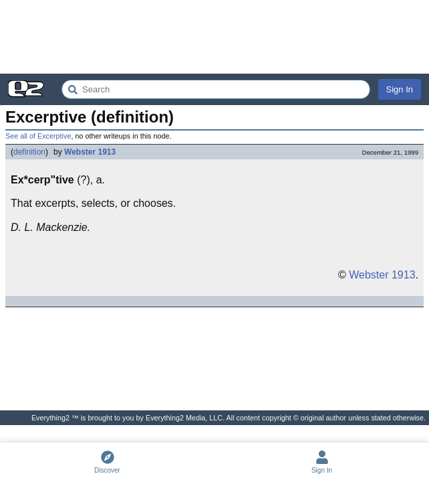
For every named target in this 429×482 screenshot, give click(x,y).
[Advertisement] (214, 36)
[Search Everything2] (215, 89)
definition (29, 152)
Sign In (399, 89)
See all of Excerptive (38, 136)
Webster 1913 (90, 152)
